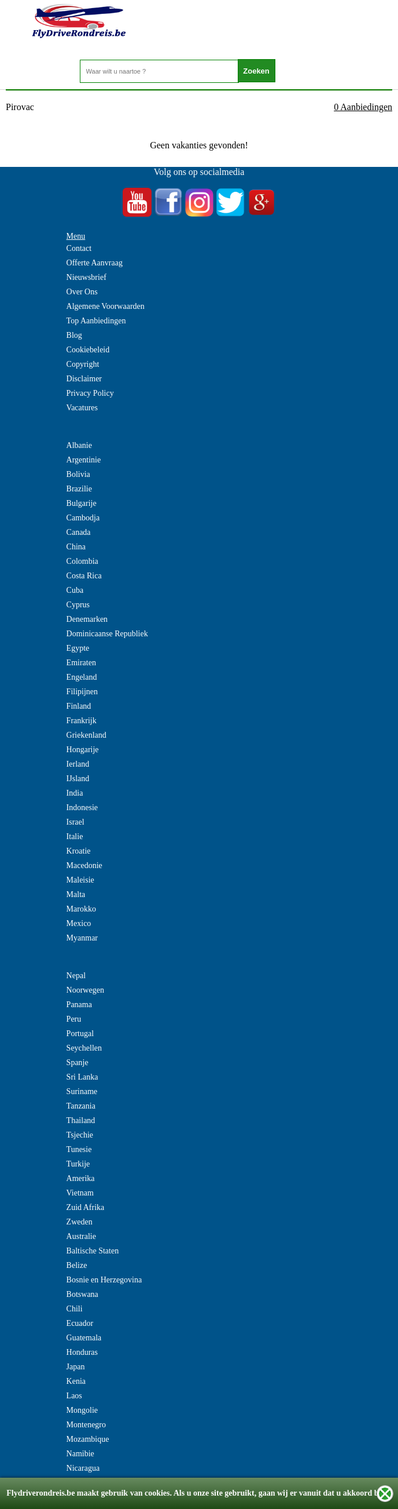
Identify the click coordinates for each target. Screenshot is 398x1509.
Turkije (78, 1164)
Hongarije (83, 749)
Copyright (83, 364)
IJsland (78, 778)
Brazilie (79, 488)
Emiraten (81, 662)
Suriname (82, 1091)
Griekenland (86, 735)
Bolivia (78, 474)
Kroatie (79, 851)
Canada (79, 532)
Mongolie (82, 1410)
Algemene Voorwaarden (106, 306)
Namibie (80, 1453)
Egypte (78, 648)
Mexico (79, 923)
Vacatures (82, 407)
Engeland (82, 677)
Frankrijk (82, 720)
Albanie (79, 445)
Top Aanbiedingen (96, 320)
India (75, 793)
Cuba (75, 590)
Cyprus (78, 604)
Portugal (80, 1033)
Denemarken (87, 619)
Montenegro (86, 1424)
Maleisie (80, 880)
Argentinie (84, 459)
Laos (74, 1395)
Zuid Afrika (86, 1207)
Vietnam (80, 1193)
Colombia (82, 561)
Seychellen (84, 1048)
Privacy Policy (90, 393)
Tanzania (81, 1106)
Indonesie (82, 807)
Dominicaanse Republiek (107, 633)
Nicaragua (83, 1468)
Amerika (81, 1178)
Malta (76, 894)
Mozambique (88, 1439)
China (76, 546)
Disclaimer (84, 378)
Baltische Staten (93, 1250)
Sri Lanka (82, 1077)
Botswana (82, 1294)
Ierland (78, 764)
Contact (79, 248)
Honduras (82, 1352)
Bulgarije (82, 503)
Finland (79, 706)
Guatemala (84, 1337)
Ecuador (80, 1323)
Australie (81, 1236)
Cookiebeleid (88, 349)
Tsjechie (80, 1135)
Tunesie (79, 1149)
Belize (77, 1265)
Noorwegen (85, 990)
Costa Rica (84, 575)
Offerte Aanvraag (95, 262)
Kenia (76, 1381)
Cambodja (83, 517)
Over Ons (82, 291)
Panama (79, 1004)
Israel (75, 822)
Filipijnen (82, 691)
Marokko (81, 909)
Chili (75, 1308)
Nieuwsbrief (86, 277)
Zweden (80, 1222)
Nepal (76, 975)
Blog (74, 335)
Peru (74, 1019)
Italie (75, 836)
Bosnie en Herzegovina (104, 1279)
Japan (76, 1366)
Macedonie (84, 865)
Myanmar (82, 938)
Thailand (81, 1120)
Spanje (78, 1062)
